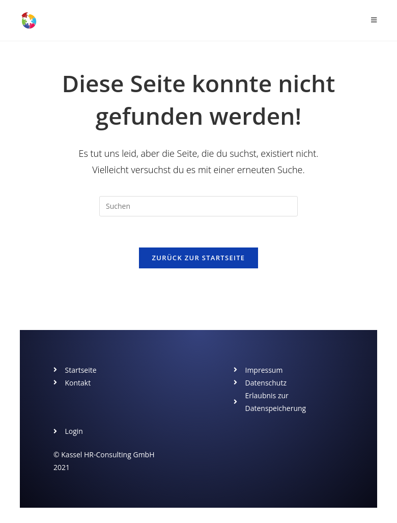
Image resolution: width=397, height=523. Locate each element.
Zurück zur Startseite (198, 257)
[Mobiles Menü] (374, 20)
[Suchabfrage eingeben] (198, 206)
